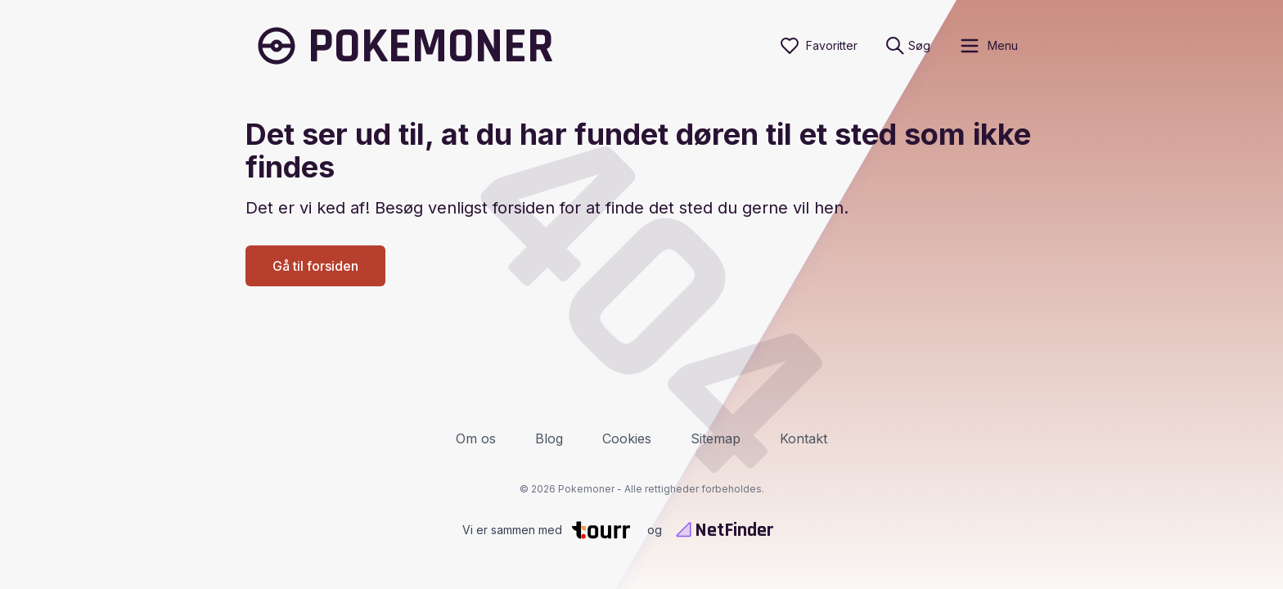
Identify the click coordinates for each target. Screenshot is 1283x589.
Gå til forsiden (315, 266)
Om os (476, 438)
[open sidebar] (988, 46)
